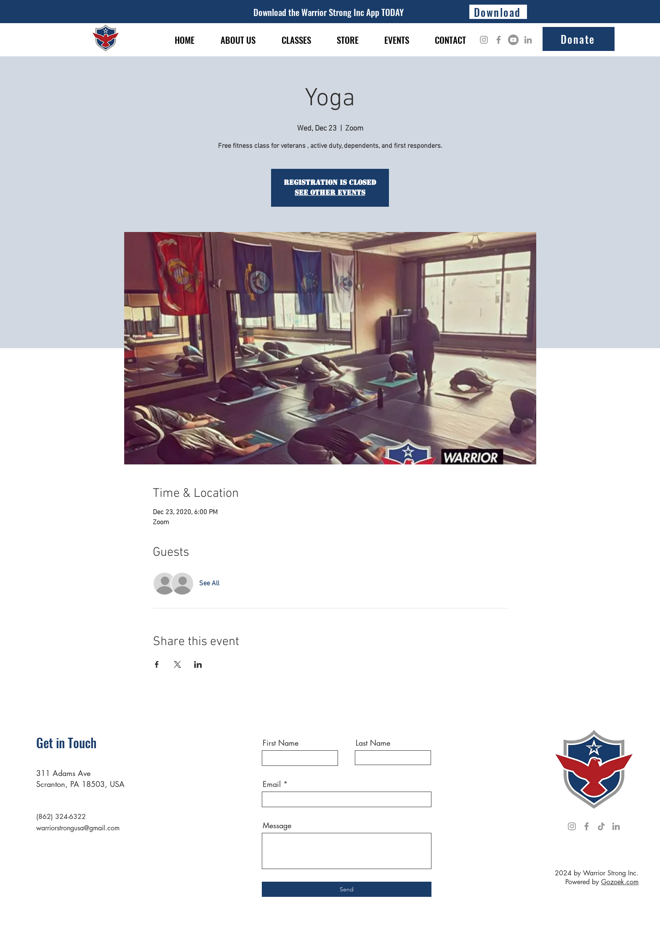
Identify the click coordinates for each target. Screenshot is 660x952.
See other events (330, 192)
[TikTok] (601, 826)
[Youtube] (513, 40)
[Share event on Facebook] (157, 664)
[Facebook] (498, 40)
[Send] (346, 889)
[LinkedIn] (528, 40)
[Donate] (579, 39)
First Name (280, 743)
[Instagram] (484, 40)
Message (277, 825)
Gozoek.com (620, 881)
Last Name (373, 743)
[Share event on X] (177, 664)
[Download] (498, 12)
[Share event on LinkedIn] (198, 664)
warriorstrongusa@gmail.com (78, 828)
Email (272, 784)
